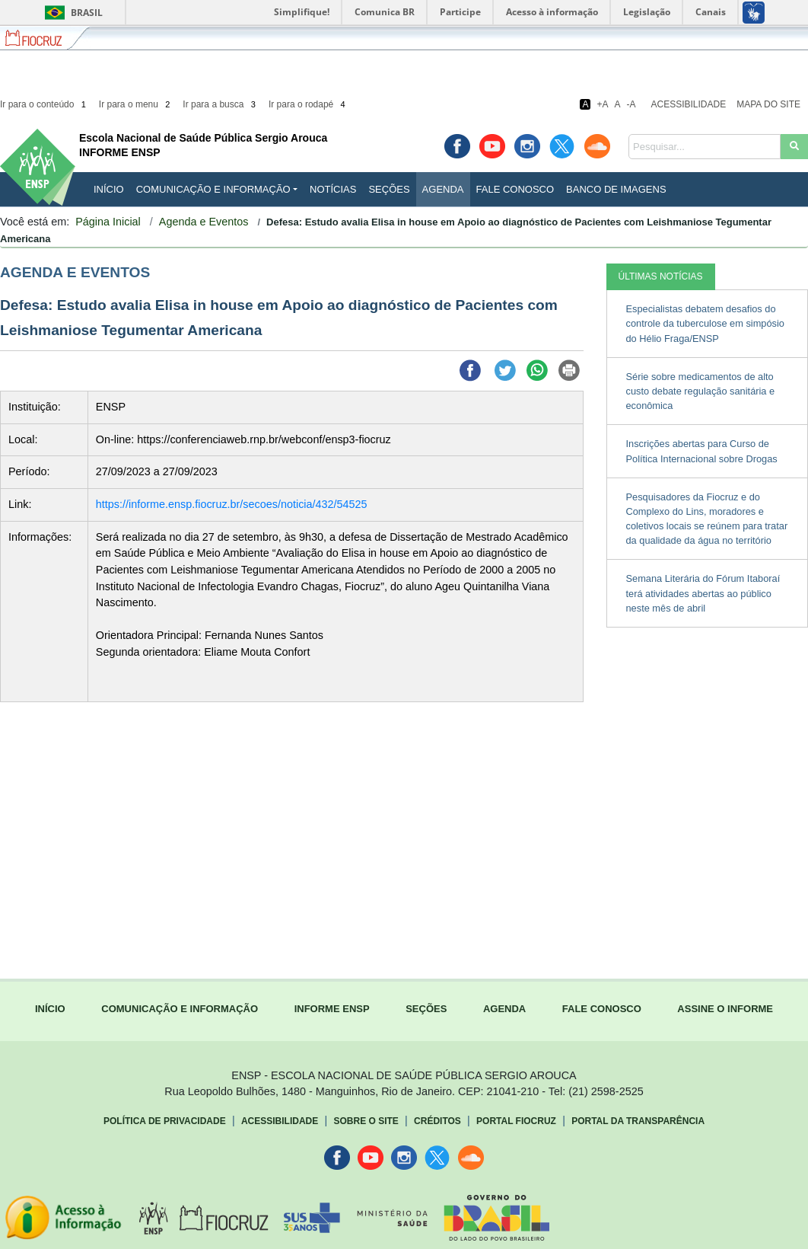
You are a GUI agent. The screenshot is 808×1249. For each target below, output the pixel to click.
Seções (388, 189)
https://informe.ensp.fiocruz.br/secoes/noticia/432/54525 (231, 504)
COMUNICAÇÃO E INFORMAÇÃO (179, 1008)
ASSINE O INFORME (725, 1008)
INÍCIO (109, 189)
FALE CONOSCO (601, 1008)
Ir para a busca (220, 104)
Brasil (71, 12)
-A (631, 104)
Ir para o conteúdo (44, 104)
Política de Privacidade (164, 1121)
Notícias (333, 189)
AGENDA (504, 1008)
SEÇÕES (426, 1008)
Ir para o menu (136, 104)
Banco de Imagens (616, 189)
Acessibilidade (689, 104)
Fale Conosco (515, 189)
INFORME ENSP (332, 1008)
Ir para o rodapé (308, 104)
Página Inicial (108, 222)
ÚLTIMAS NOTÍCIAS (661, 276)
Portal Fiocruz (516, 1121)
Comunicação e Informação (213, 189)
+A (602, 104)
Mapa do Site (768, 104)
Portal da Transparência (638, 1121)
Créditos (437, 1121)
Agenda (443, 189)
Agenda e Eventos (204, 222)
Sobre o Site (365, 1121)
